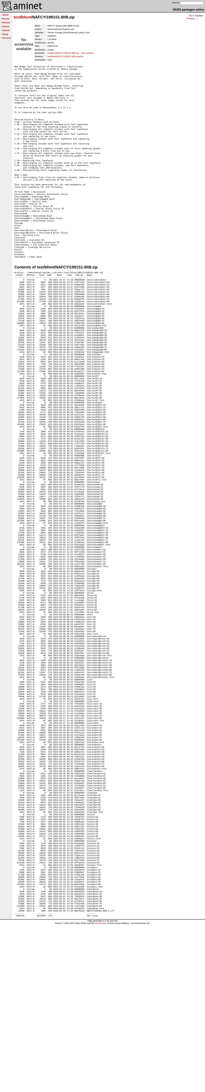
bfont (26, 17)
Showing (190, 18)
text (17, 17)
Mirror (191, 15)
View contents (87, 53)
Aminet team (100, 1091)
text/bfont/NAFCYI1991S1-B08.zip (63, 53)
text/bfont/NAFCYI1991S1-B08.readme (65, 56)
